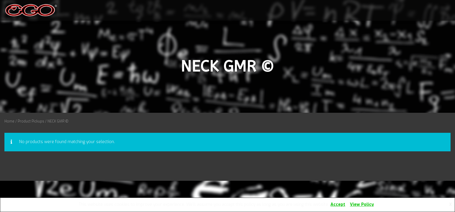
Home (9, 121)
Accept (337, 204)
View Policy (362, 204)
